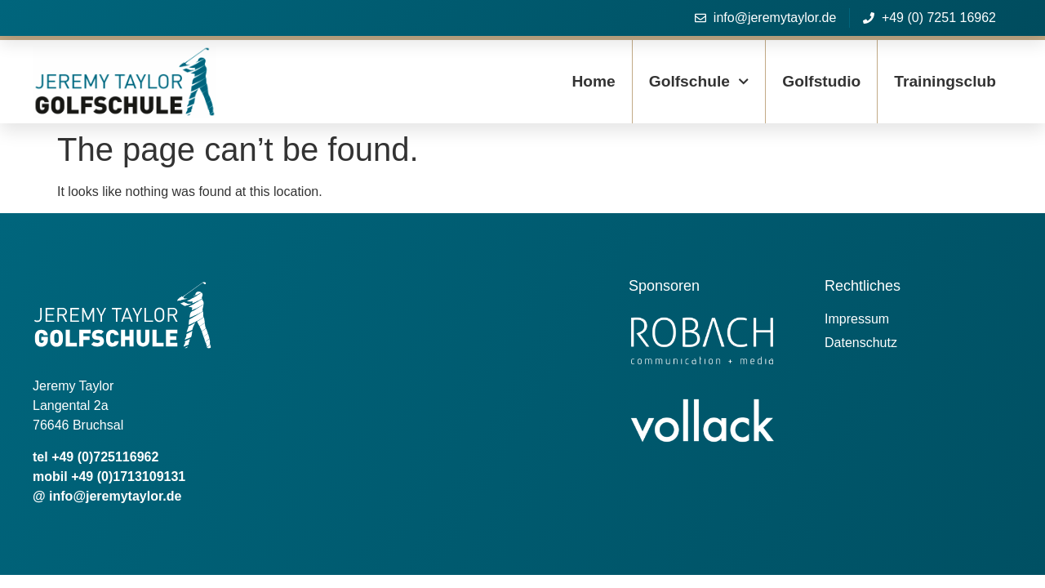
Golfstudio (821, 81)
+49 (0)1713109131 (128, 476)
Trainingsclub (945, 81)
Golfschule (699, 81)
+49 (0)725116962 (104, 457)
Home (593, 81)
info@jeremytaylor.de (115, 496)
